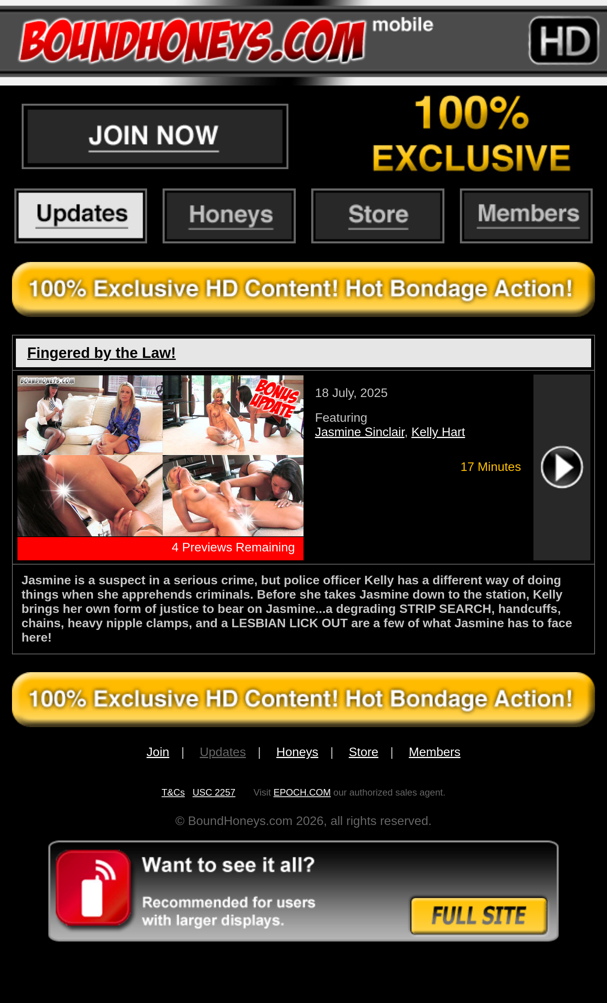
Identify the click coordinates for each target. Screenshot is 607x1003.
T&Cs (173, 792)
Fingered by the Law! (101, 352)
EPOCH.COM (302, 792)
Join (158, 752)
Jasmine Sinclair (360, 432)
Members (434, 752)
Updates (223, 752)
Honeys (297, 752)
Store (363, 752)
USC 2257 (213, 792)
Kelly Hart (438, 432)
